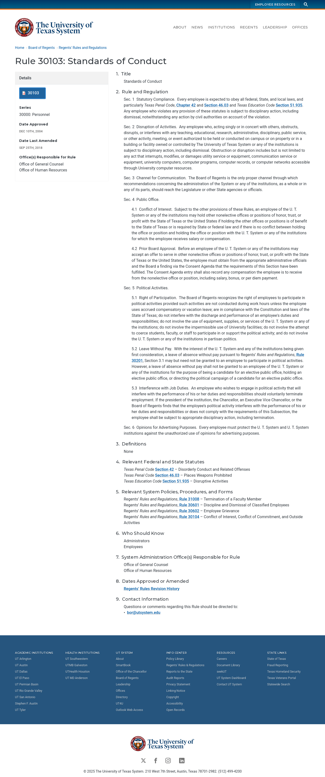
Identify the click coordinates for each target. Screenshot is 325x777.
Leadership (275, 27)
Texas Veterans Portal (281, 678)
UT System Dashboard (231, 678)
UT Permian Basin (26, 684)
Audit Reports (175, 678)
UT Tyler (20, 710)
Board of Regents (41, 48)
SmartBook (123, 665)
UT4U (119, 703)
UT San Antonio (25, 697)
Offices (300, 27)
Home (19, 48)
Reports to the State (179, 671)
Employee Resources (275, 4)
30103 (33, 93)
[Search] (305, 4)
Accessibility (174, 703)
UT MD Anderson (76, 678)
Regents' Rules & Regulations (185, 665)
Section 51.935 (289, 105)
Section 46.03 (216, 105)
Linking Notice (175, 691)
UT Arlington (23, 659)
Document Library (228, 665)
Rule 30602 (189, 511)
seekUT (222, 671)
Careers (222, 659)
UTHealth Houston (77, 671)
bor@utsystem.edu (143, 612)
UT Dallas (21, 671)
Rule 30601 (189, 505)
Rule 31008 (189, 499)
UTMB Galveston (76, 665)
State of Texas (276, 659)
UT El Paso (22, 678)
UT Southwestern (76, 659)
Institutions (221, 27)
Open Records (175, 710)
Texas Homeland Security (284, 671)
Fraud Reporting (277, 665)
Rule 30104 (189, 517)
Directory (122, 697)
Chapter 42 (186, 105)
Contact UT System (229, 684)
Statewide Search (278, 684)
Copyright (172, 697)
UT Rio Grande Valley (28, 691)
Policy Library (175, 659)
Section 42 (164, 469)
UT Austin (21, 665)
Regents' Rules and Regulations (83, 48)
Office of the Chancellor (131, 671)
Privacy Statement (178, 684)
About (179, 27)
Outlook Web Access (129, 710)
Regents (249, 27)
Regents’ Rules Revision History (151, 588)
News (197, 27)
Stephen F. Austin (26, 703)
